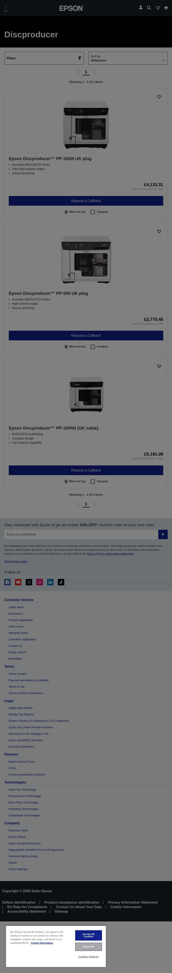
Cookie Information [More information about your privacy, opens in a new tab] (42, 943)
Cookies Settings (88, 956)
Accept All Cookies (88, 935)
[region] (56, 946)
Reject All (88, 946)
